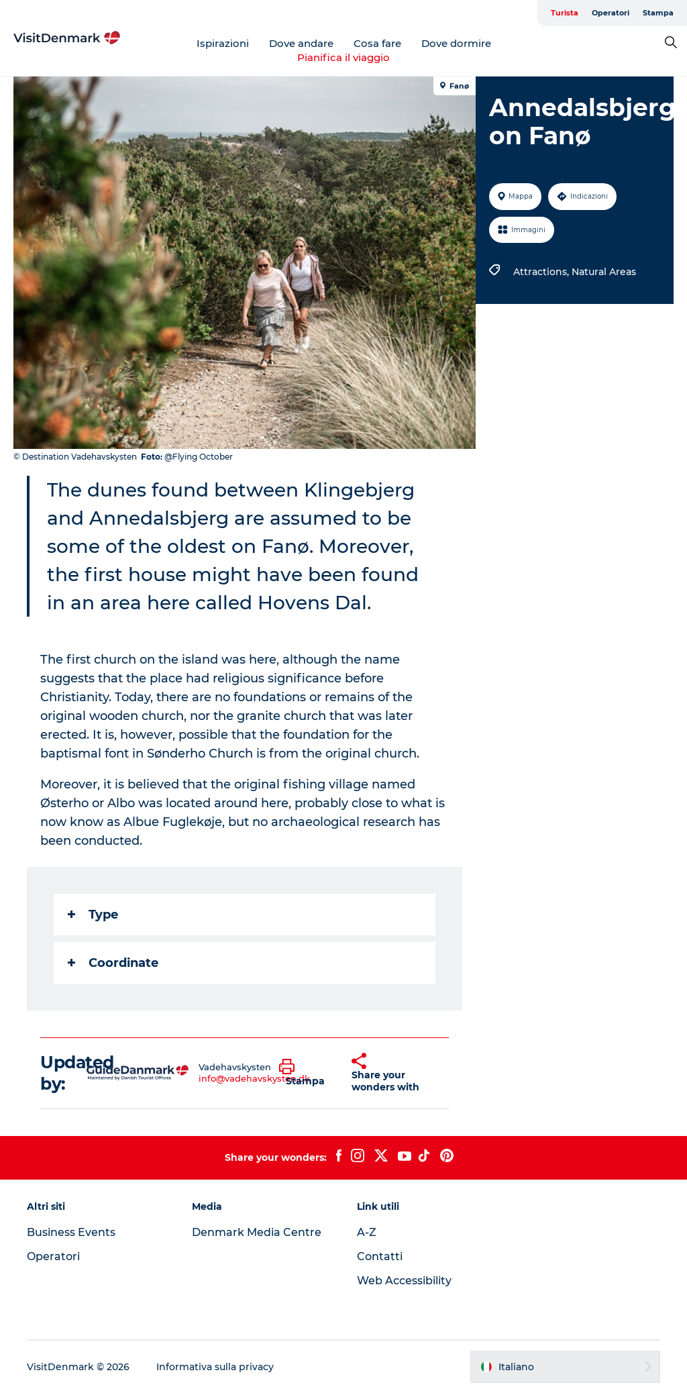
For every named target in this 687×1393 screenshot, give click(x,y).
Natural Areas (604, 272)
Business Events (71, 1232)
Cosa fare (377, 43)
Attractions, (542, 272)
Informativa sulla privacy (215, 1367)
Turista (564, 12)
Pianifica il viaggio (343, 57)
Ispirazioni (223, 43)
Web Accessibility (404, 1280)
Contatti (380, 1256)
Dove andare (301, 43)
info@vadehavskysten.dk (254, 1078)
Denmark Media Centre (256, 1232)
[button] (305, 1073)
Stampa (658, 12)
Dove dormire (456, 43)
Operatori (610, 12)
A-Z (366, 1232)
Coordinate (113, 963)
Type (93, 914)
